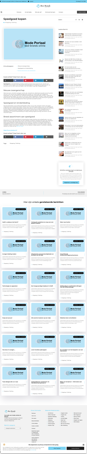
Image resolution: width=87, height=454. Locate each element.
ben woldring (64, 425)
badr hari (63, 420)
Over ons (34, 415)
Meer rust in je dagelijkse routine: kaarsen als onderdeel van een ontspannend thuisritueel (72, 135)
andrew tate (51, 425)
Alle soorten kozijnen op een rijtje (41, 318)
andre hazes (51, 421)
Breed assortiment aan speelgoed (26, 70)
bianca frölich (77, 416)
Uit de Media (28, 12)
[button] (83, 444)
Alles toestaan (57, 448)
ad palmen (50, 413)
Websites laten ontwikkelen (68, 318)
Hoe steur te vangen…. (8, 349)
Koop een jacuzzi (7, 318)
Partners (19, 12)
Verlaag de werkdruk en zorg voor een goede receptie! (42, 222)
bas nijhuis (63, 421)
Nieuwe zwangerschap (24, 66)
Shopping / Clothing (10, 22)
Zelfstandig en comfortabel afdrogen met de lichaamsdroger (71, 286)
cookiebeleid (33, 449)
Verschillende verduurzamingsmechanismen (69, 254)
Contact (61, 12)
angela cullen (64, 413)
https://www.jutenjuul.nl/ (10, 130)
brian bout (76, 418)
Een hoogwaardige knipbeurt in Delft (42, 286)
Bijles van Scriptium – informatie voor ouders (71, 382)
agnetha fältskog (52, 416)
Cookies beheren (75, 448)
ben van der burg (65, 423)
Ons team (34, 418)
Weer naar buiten (65, 222)
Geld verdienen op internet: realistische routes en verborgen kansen (35, 441)
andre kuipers (51, 423)
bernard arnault (77, 413)
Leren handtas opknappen (39, 349)
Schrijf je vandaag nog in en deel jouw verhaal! (71, 171)
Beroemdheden (35, 420)
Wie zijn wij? (38, 12)
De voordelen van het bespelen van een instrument (71, 350)
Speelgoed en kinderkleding (25, 68)
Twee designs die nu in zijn (10, 381)
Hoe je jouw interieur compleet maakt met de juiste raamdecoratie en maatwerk (74, 51)
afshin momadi (51, 414)
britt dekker (76, 421)
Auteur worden (35, 425)
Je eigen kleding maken (9, 254)
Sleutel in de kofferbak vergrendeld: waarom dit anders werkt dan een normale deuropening (73, 76)
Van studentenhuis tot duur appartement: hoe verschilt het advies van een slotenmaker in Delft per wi (73, 101)
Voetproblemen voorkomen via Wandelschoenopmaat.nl (40, 382)
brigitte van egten (78, 420)
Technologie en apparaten (10, 286)
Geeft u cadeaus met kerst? (10, 222)
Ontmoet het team (50, 12)
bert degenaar (77, 414)
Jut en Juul (20, 126)
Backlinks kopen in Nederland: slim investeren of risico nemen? (35, 433)
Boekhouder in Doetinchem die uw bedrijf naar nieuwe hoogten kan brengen (73, 144)
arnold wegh (64, 418)
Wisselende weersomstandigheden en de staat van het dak (42, 254)
